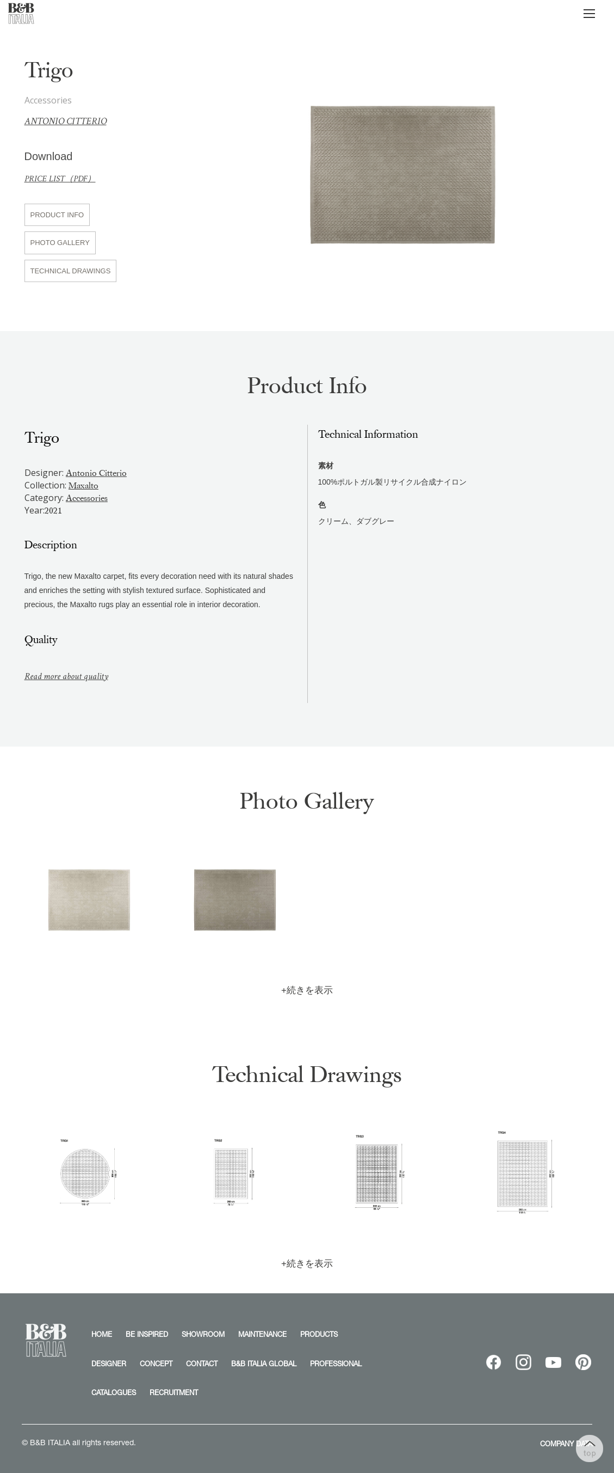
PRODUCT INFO (57, 215)
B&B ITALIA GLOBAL (263, 1363)
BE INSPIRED (147, 1334)
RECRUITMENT (174, 1392)
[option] (402, 170)
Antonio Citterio (65, 121)
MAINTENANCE (262, 1334)
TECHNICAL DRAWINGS (70, 271)
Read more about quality (66, 676)
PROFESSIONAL (336, 1363)
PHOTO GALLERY (60, 243)
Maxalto (83, 485)
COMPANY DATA (566, 1443)
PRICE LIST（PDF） (60, 179)
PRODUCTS (319, 1334)
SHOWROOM (203, 1334)
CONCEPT (156, 1363)
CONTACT (202, 1363)
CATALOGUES (113, 1392)
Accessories (87, 498)
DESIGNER (108, 1363)
